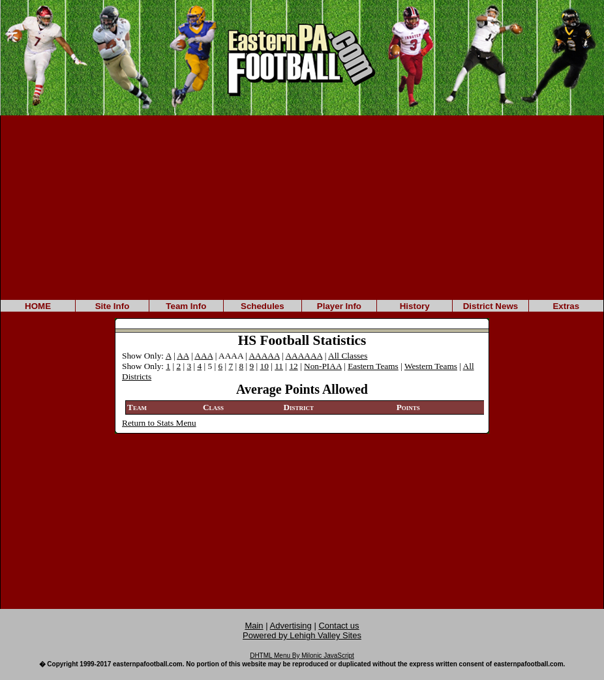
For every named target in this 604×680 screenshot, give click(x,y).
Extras (565, 306)
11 (279, 366)
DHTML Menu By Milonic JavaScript (302, 655)
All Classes (347, 356)
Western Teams (430, 366)
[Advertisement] (302, 206)
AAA (203, 356)
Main (254, 625)
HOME (38, 306)
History (415, 306)
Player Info (339, 306)
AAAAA (264, 356)
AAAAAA (303, 356)
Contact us (338, 625)
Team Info (186, 306)
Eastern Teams (373, 366)
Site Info (112, 306)
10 (264, 366)
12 (293, 366)
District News (490, 306)
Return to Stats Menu (159, 423)
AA (183, 356)
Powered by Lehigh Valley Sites (302, 635)
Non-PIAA (323, 366)
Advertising (291, 625)
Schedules (262, 306)
